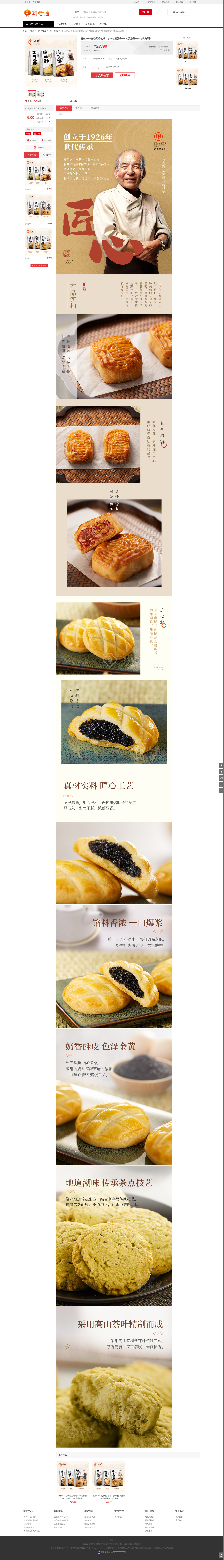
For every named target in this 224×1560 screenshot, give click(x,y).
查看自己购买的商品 (31, 1531)
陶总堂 (82, 17)
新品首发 (76, 24)
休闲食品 (42, 31)
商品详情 (64, 108)
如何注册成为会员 (30, 1520)
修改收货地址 (59, 1527)
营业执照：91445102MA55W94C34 (120, 1548)
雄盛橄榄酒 (91, 17)
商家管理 (151, 2)
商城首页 (62, 24)
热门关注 (47, 155)
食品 (32, 31)
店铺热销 (31, 155)
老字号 (37, 133)
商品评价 (79, 108)
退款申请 (148, 1531)
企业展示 (103, 24)
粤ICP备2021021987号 (59, 1548)
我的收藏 (179, 2)
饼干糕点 (54, 31)
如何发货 (88, 1520)
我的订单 (165, 2)
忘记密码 (27, 1524)
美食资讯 (90, 24)
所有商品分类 (33, 24)
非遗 (28, 133)
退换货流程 (149, 1527)
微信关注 (137, 2)
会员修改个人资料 (61, 1517)
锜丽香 (75, 17)
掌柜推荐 (95, 108)
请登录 (27, 2)
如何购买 (118, 1517)
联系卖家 (148, 1524)
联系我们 (179, 1517)
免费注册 (36, 2)
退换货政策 (149, 1517)
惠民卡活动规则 (29, 1517)
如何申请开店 (89, 1527)
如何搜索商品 (28, 1527)
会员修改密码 (59, 1524)
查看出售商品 (89, 1517)
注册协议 (179, 1520)
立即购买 (125, 75)
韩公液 (100, 17)
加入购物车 (102, 75)
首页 (25, 31)
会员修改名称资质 (61, 1520)
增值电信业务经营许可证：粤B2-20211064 (87, 1548)
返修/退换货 (149, 1520)
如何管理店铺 (89, 1524)
